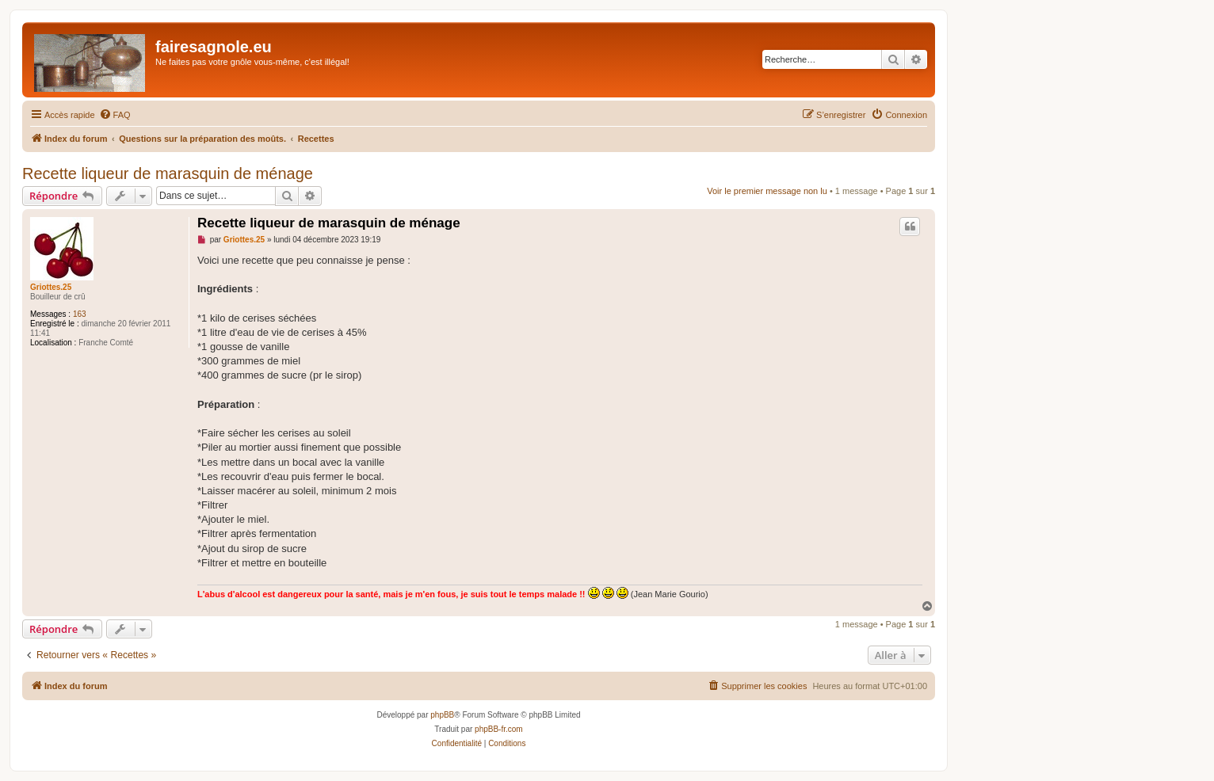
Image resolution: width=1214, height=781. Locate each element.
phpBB (442, 715)
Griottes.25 (50, 287)
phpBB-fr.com (499, 729)
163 (79, 314)
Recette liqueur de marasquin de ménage (167, 173)
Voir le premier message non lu (767, 191)
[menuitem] (115, 114)
